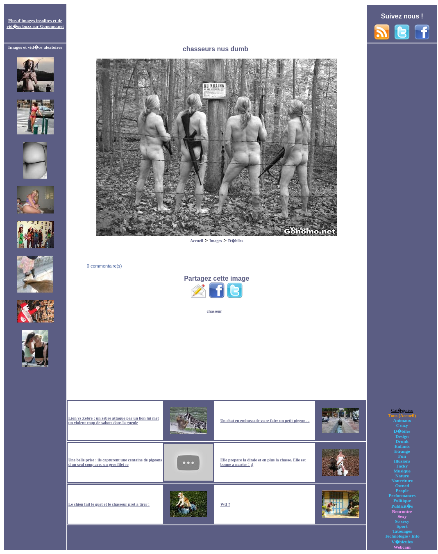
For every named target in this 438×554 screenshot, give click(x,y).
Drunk (402, 441)
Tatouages (402, 531)
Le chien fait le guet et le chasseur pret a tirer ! (109, 504)
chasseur (214, 311)
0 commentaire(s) (104, 265)
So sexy (402, 521)
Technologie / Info (402, 536)
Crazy (402, 425)
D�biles (235, 240)
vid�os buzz (19, 26)
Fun (402, 456)
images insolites (37, 20)
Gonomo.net (52, 26)
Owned (402, 485)
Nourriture (402, 480)
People (402, 490)
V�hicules (402, 541)
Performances (401, 495)
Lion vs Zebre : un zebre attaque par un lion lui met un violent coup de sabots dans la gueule (113, 420)
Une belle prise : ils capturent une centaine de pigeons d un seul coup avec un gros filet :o (115, 462)
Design (401, 436)
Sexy (401, 516)
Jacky (402, 465)
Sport (402, 526)
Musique (402, 470)
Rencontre (402, 511)
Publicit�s (402, 506)
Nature (402, 475)
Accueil (196, 240)
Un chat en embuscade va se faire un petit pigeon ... (265, 420)
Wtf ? (225, 504)
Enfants (402, 446)
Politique (402, 500)
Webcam (402, 547)
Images (215, 240)
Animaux (402, 420)
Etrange (402, 451)
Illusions (402, 461)
